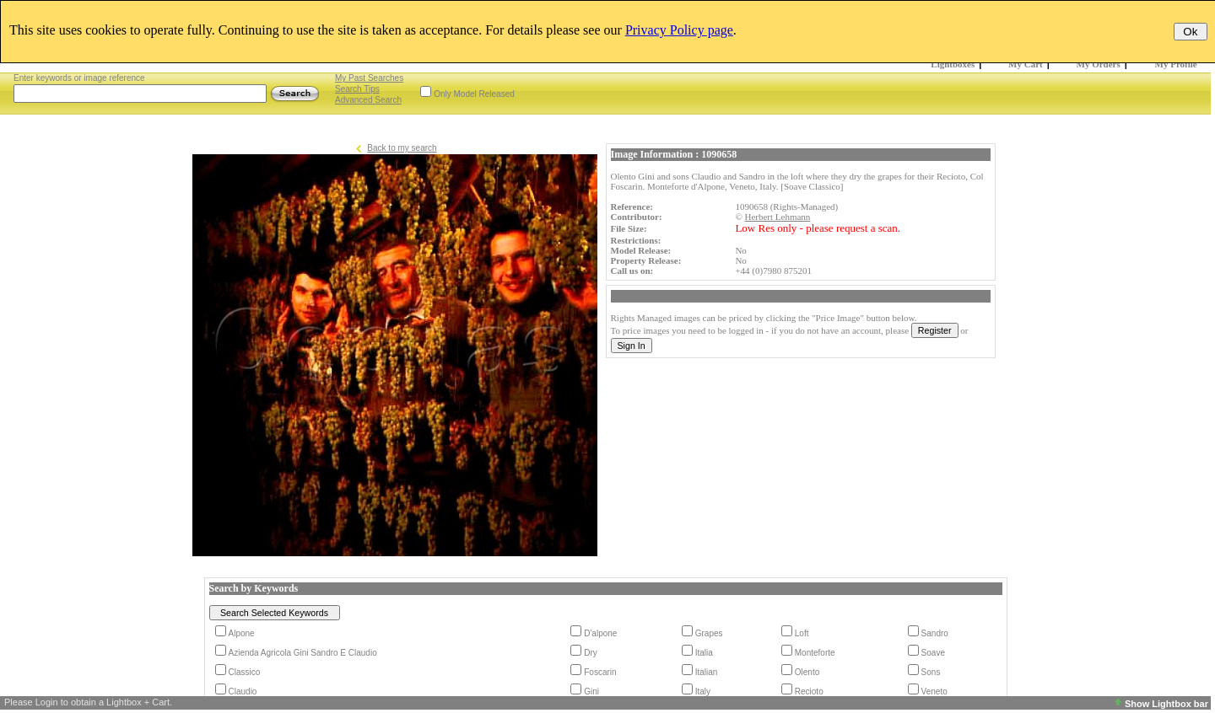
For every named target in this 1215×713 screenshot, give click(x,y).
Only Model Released (474, 94)
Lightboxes (953, 64)
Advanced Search (368, 100)
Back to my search (401, 148)
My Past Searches (369, 78)
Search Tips (357, 89)
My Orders (1098, 64)
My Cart (1025, 64)
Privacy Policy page (679, 30)
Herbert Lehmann (777, 217)
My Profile (1176, 64)
